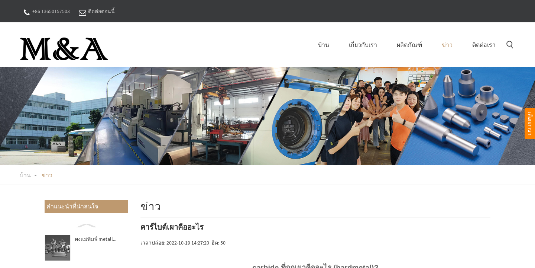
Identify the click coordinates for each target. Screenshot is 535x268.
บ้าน (323, 44)
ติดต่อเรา (484, 44)
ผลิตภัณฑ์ (409, 44)
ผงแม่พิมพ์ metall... (95, 239)
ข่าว (447, 44)
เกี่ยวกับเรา (363, 44)
